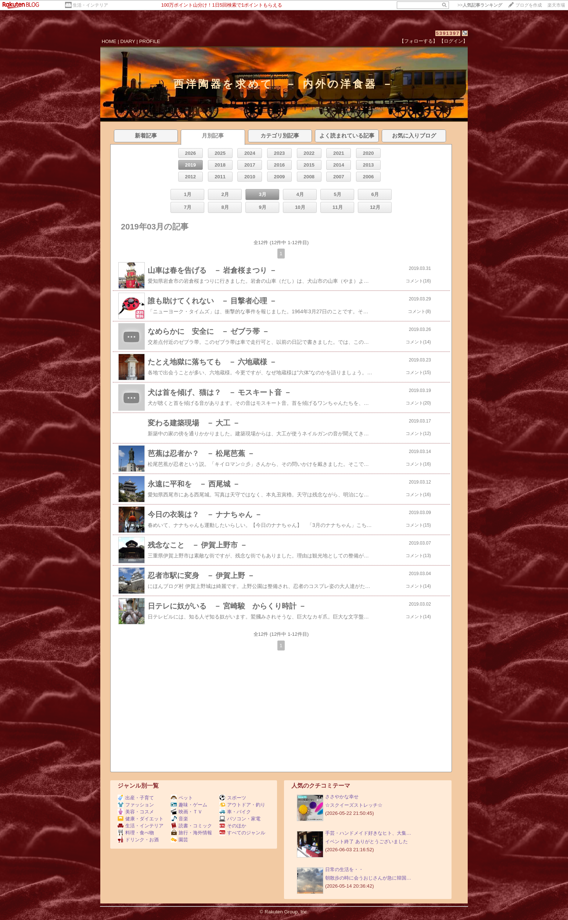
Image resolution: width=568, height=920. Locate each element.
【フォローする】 (418, 41)
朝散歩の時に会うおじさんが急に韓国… (368, 878)
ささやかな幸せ (342, 796)
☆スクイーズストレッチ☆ (353, 805)
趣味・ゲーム (189, 804)
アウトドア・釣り (242, 804)
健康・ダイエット (140, 818)
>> (479, 5)
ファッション (136, 804)
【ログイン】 (453, 41)
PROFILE (149, 41)
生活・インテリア (90, 5)
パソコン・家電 (239, 818)
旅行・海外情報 (191, 832)
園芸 (179, 839)
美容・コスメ (136, 811)
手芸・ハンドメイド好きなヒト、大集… (368, 833)
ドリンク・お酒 (138, 839)
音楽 (179, 818)
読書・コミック (191, 825)
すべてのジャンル (242, 832)
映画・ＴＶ (186, 811)
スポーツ (232, 797)
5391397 (448, 33)
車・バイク (235, 811)
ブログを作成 (528, 5)
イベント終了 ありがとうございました (366, 841)
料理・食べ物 (136, 832)
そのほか (232, 825)
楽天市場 (556, 5)
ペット (182, 797)
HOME (109, 41)
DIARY (128, 41)
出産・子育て (136, 797)
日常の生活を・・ (344, 869)
